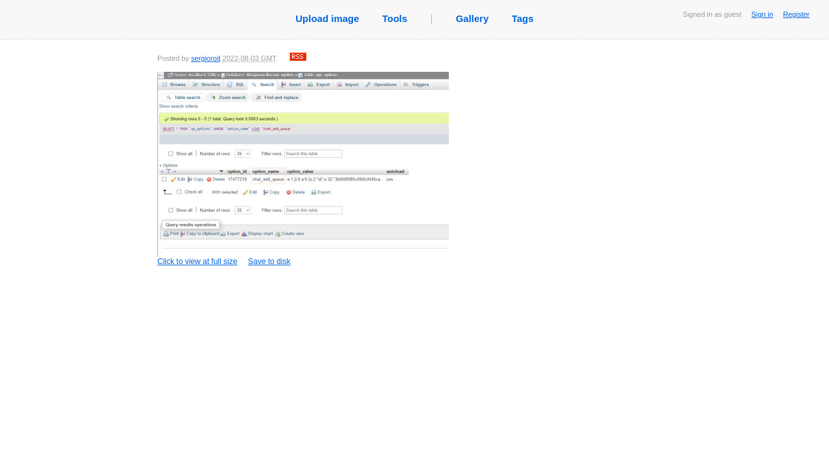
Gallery (472, 18)
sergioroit (205, 58)
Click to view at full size (303, 169)
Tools (394, 18)
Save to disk (269, 261)
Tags (523, 18)
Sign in (762, 14)
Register (796, 14)
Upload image (327, 18)
